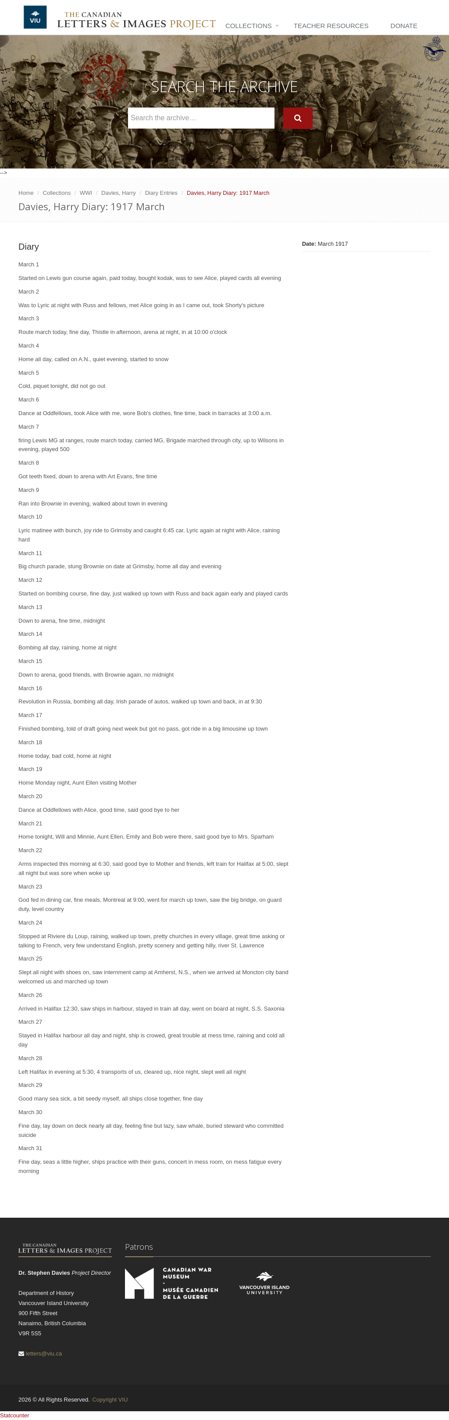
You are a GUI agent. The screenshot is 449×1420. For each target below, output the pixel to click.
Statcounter (14, 1415)
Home (26, 193)
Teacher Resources (331, 25)
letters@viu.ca (44, 1353)
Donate (404, 25)
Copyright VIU (110, 1399)
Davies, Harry (118, 193)
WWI (86, 193)
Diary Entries (161, 193)
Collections (248, 25)
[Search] (298, 118)
